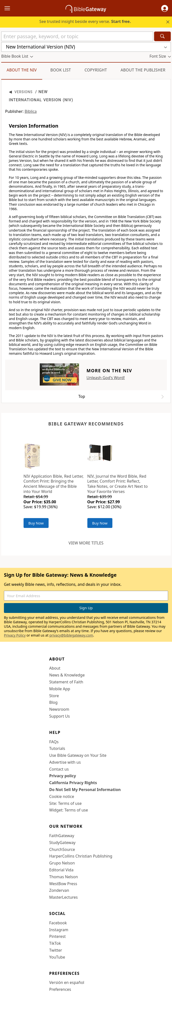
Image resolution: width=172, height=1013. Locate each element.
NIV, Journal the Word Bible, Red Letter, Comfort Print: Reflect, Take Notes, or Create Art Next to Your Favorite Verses (117, 483)
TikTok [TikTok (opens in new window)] (55, 943)
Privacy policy (62, 775)
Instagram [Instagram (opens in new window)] (58, 929)
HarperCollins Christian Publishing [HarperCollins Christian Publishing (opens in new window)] (80, 856)
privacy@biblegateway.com (71, 635)
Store (54, 695)
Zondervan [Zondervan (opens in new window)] (59, 890)
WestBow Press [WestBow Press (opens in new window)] (63, 883)
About (54, 668)
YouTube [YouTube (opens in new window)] (57, 957)
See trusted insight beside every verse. (85, 21)
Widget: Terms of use (68, 810)
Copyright (95, 70)
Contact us (59, 769)
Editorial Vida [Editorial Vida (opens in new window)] (61, 870)
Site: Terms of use (65, 803)
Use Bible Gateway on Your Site (77, 755)
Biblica (31, 111)
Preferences (60, 989)
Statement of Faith (66, 682)
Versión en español (66, 982)
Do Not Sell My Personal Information (85, 789)
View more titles (85, 543)
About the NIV (22, 70)
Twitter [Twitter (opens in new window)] (55, 950)
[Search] (162, 36)
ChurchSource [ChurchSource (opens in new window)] (62, 849)
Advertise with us (65, 762)
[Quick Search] (77, 36)
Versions (23, 92)
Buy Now (36, 523)
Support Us (59, 716)
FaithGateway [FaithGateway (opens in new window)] (61, 835)
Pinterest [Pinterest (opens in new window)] (57, 936)
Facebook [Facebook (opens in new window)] (58, 923)
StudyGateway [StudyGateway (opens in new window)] (62, 842)
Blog (53, 702)
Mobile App (59, 689)
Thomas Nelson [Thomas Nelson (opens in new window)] (63, 876)
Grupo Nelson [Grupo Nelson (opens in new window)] (62, 863)
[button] (164, 8)
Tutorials (57, 748)
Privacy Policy (15, 635)
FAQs (54, 741)
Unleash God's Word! (105, 377)
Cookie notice (61, 796)
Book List (60, 70)
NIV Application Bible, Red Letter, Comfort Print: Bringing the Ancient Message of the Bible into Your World (54, 483)
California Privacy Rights (73, 782)
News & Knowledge (67, 675)
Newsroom (59, 709)
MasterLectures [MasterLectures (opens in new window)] (63, 897)
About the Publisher (143, 70)
